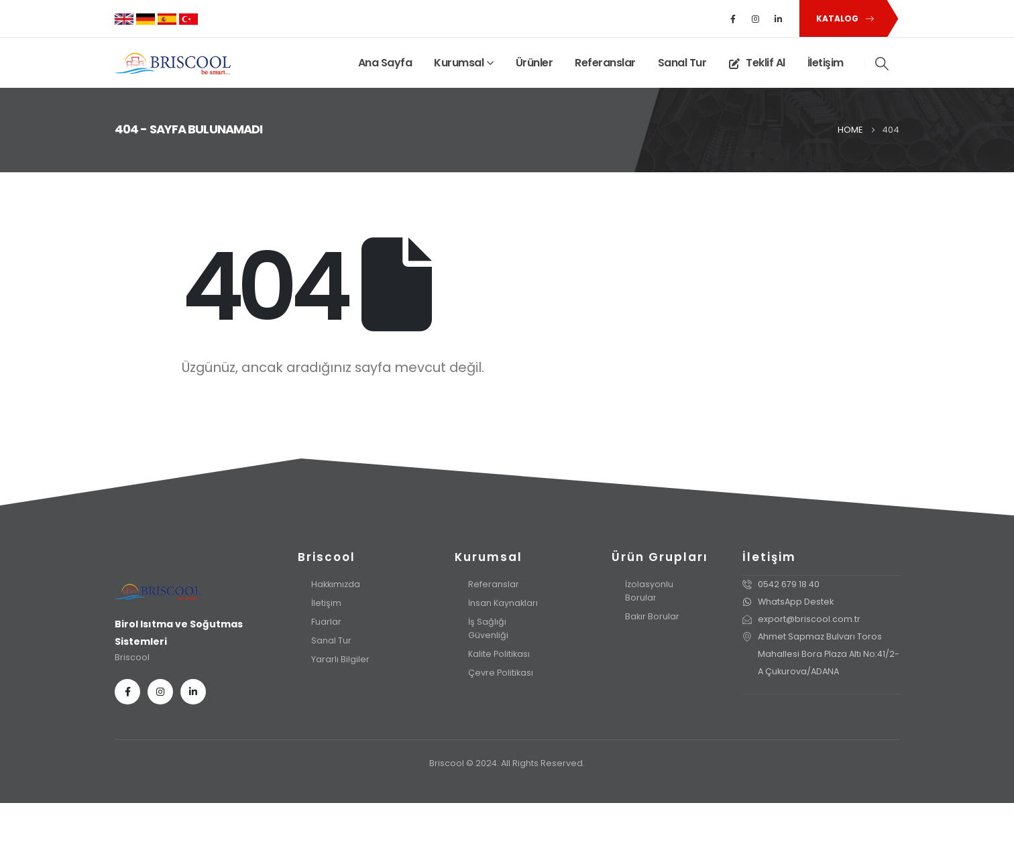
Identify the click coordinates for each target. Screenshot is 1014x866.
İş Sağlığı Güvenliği (488, 628)
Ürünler (534, 62)
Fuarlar (326, 621)
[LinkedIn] (778, 18)
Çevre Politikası (500, 672)
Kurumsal (459, 62)
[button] (842, 18)
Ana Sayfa (385, 62)
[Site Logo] (173, 63)
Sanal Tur (682, 62)
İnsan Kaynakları (503, 603)
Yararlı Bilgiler (340, 659)
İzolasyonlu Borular (649, 590)
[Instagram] (755, 18)
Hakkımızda (335, 584)
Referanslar (605, 62)
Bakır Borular (652, 616)
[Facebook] (733, 18)
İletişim (825, 62)
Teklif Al (756, 62)
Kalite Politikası (499, 654)
